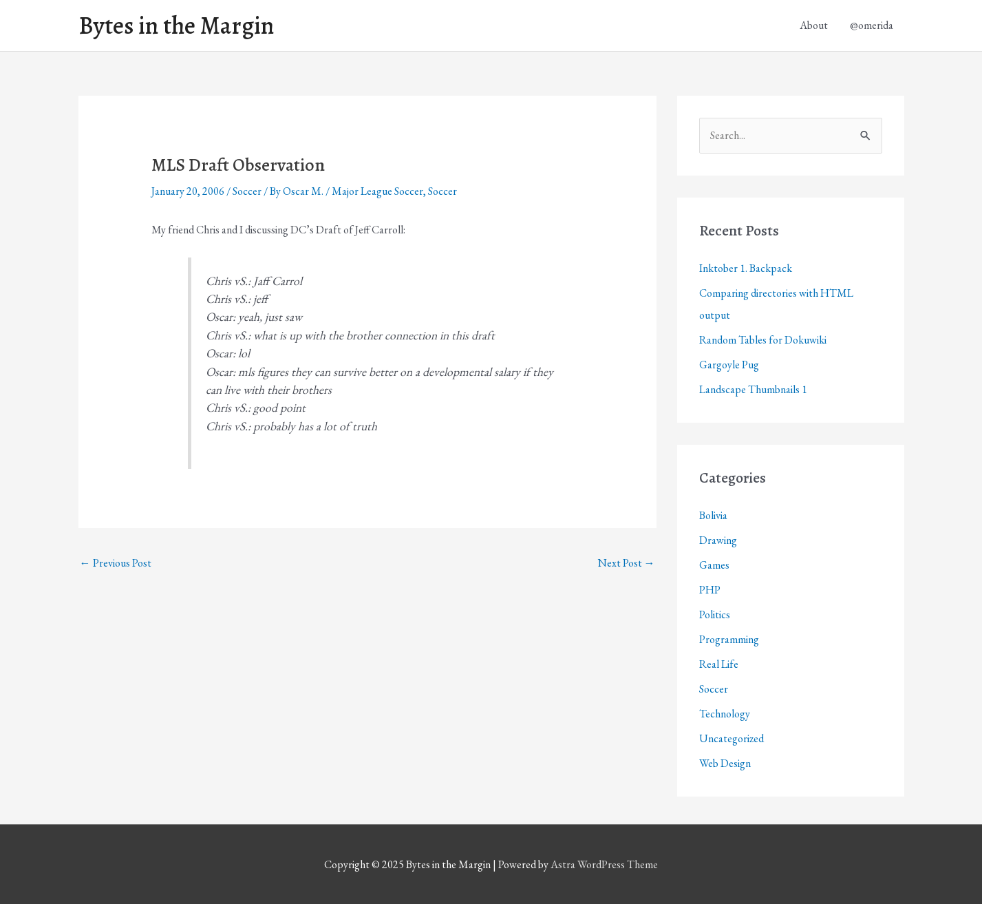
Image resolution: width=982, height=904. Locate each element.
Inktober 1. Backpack (745, 268)
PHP (710, 589)
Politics (714, 614)
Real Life (718, 664)
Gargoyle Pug (729, 364)
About (814, 25)
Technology (724, 713)
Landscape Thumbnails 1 (753, 389)
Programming (729, 639)
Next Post (626, 563)
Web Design (725, 763)
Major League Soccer (377, 191)
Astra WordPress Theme (604, 864)
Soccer (247, 191)
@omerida (871, 25)
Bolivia (713, 515)
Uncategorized (731, 738)
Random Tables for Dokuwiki (762, 340)
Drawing (718, 540)
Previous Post (115, 563)
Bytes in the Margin (176, 25)
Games (714, 565)
